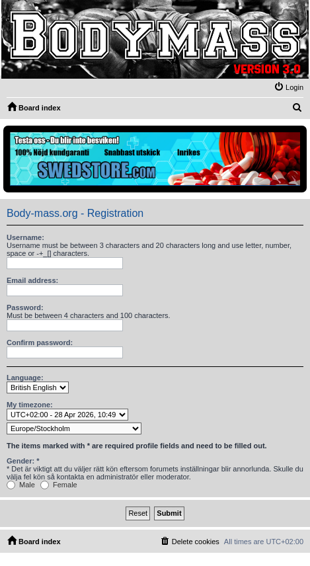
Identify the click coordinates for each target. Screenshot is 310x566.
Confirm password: (40, 342)
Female (58, 485)
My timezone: (30, 405)
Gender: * (23, 461)
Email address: (32, 280)
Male (21, 485)
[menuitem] (288, 87)
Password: (25, 307)
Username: (25, 237)
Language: (25, 378)
